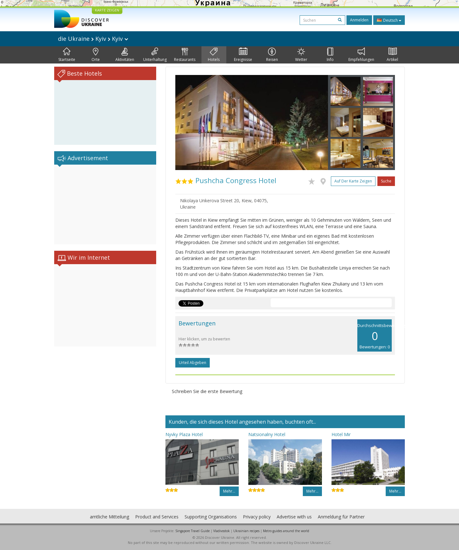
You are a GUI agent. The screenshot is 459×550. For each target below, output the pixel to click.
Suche (386, 181)
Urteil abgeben (192, 362)
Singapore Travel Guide (192, 531)
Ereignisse (243, 55)
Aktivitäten (124, 55)
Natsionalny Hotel (266, 434)
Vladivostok (221, 531)
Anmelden (359, 20)
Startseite (66, 55)
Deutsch (389, 20)
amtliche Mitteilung (109, 517)
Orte (95, 55)
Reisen (272, 55)
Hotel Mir (341, 434)
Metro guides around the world (286, 531)
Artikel (392, 55)
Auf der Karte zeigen (353, 181)
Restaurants (184, 55)
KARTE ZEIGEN (107, 10)
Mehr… (229, 491)
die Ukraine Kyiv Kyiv (93, 38)
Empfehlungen (361, 55)
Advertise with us (294, 517)
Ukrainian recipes (246, 531)
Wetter (301, 55)
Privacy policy (257, 517)
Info (330, 55)
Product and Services (156, 517)
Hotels (214, 55)
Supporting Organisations (211, 517)
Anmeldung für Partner (341, 517)
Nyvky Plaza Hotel (184, 434)
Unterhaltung (155, 55)
